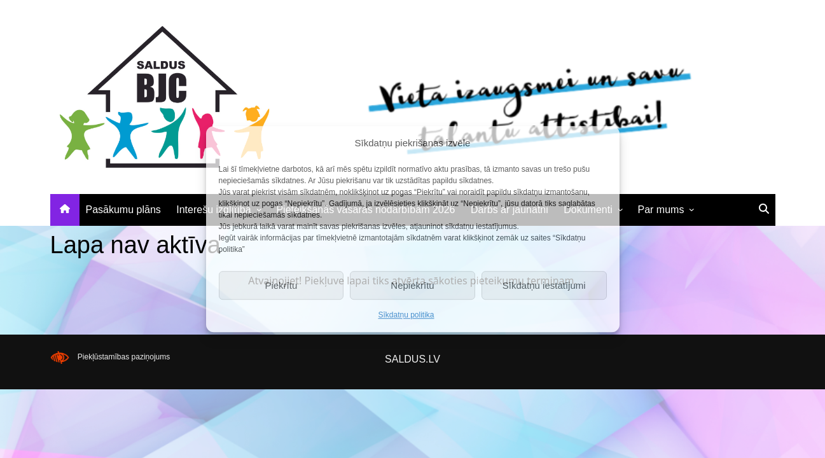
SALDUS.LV (412, 359)
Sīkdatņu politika (406, 314)
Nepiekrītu (412, 285)
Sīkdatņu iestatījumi (544, 285)
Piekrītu (281, 285)
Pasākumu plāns (123, 209)
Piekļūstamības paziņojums (124, 356)
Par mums (661, 209)
